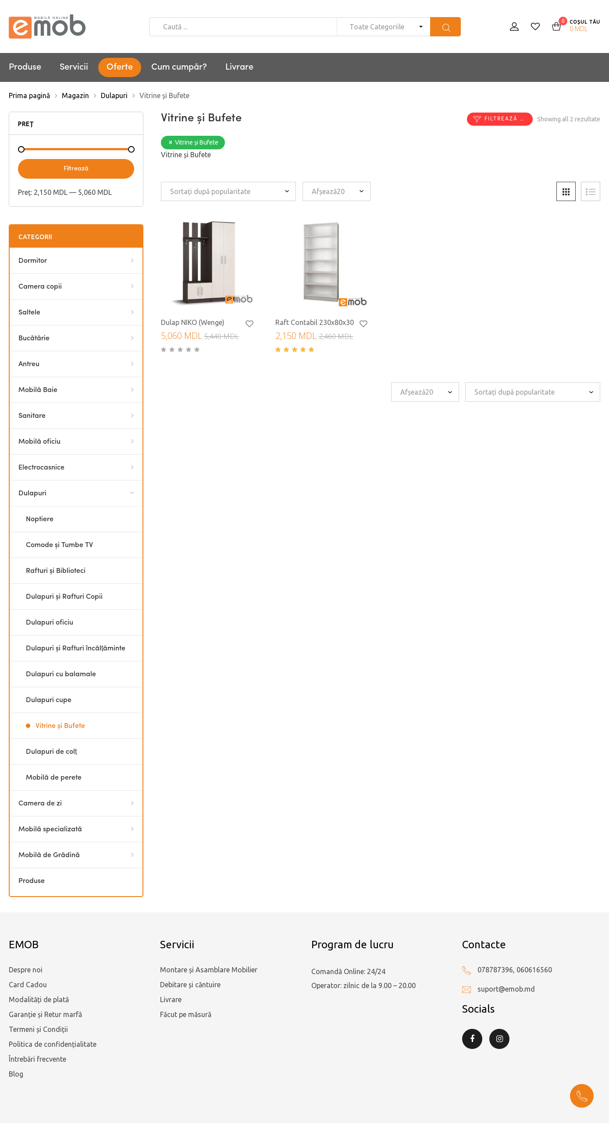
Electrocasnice (41, 467)
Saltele (29, 312)
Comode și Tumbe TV (59, 545)
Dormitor (32, 261)
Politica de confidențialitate (52, 1044)
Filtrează (76, 169)
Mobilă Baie (37, 390)
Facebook (472, 1039)
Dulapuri (114, 95)
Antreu (28, 364)
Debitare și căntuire (190, 985)
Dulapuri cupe (48, 700)
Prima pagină (29, 95)
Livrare (239, 67)
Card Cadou (28, 985)
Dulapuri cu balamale (61, 674)
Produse (25, 67)
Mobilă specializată (50, 829)
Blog (16, 1074)
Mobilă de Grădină (49, 855)
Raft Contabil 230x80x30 (314, 322)
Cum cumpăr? (179, 67)
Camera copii (40, 286)
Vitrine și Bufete (60, 726)
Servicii (74, 67)
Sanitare (32, 416)
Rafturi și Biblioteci (55, 571)
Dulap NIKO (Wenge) (192, 322)
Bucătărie (34, 338)
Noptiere (39, 519)
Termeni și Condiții (38, 1029)
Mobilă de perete (54, 777)
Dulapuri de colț (51, 752)
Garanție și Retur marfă (45, 1014)
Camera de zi (40, 803)
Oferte (120, 67)
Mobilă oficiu (39, 441)
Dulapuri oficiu (49, 622)
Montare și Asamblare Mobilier (208, 970)
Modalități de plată (39, 999)
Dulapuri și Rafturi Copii (64, 596)
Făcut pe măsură (185, 1014)
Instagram (499, 1039)
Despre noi (26, 970)
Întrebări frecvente (37, 1059)
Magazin (75, 95)
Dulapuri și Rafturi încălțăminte (75, 648)
